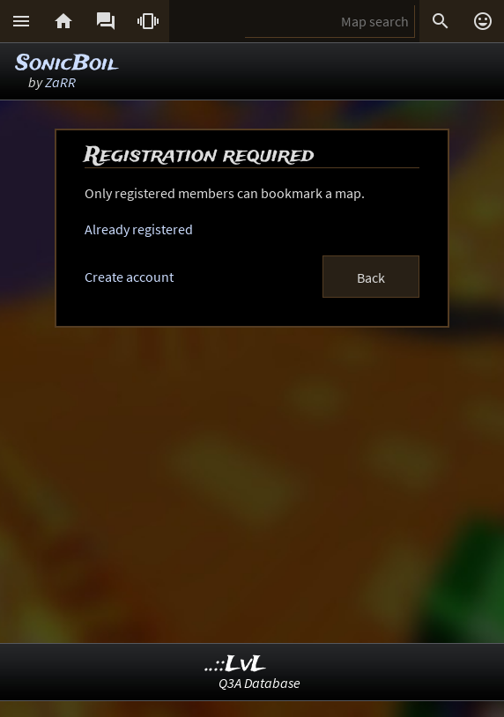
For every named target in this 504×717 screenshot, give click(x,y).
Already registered (139, 229)
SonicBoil (66, 63)
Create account (129, 276)
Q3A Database (259, 682)
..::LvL (235, 664)
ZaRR (60, 82)
